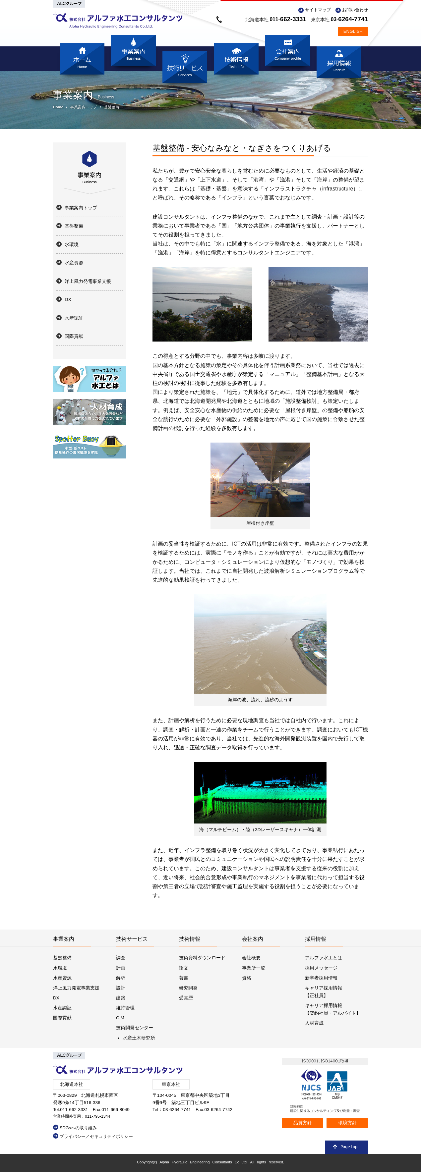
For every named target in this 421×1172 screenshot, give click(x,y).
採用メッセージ (321, 968)
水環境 (72, 244)
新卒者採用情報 (321, 978)
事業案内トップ (83, 107)
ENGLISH (353, 31)
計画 (120, 968)
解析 (120, 978)
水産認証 (74, 318)
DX (68, 299)
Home (58, 107)
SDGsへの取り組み (78, 1127)
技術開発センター (134, 1027)
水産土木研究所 (139, 1038)
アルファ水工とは (323, 957)
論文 (183, 968)
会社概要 (251, 957)
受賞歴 (186, 997)
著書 (183, 978)
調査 (120, 957)
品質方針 (302, 1122)
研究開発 (188, 988)
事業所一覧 (253, 968)
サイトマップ (318, 9)
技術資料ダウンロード (202, 957)
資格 (246, 978)
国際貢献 (74, 336)
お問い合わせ (355, 9)
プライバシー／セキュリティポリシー (96, 1136)
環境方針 (347, 1122)
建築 (120, 997)
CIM (120, 1017)
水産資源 (74, 262)
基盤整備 (111, 107)
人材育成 (314, 1023)
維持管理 (125, 1007)
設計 (120, 988)
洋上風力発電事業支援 (88, 281)
